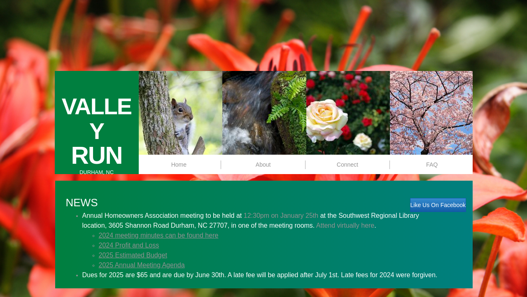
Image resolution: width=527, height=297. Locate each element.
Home (179, 164)
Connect (347, 164)
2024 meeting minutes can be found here (159, 235)
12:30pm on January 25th (281, 215)
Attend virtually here (345, 225)
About (263, 164)
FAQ (432, 164)
